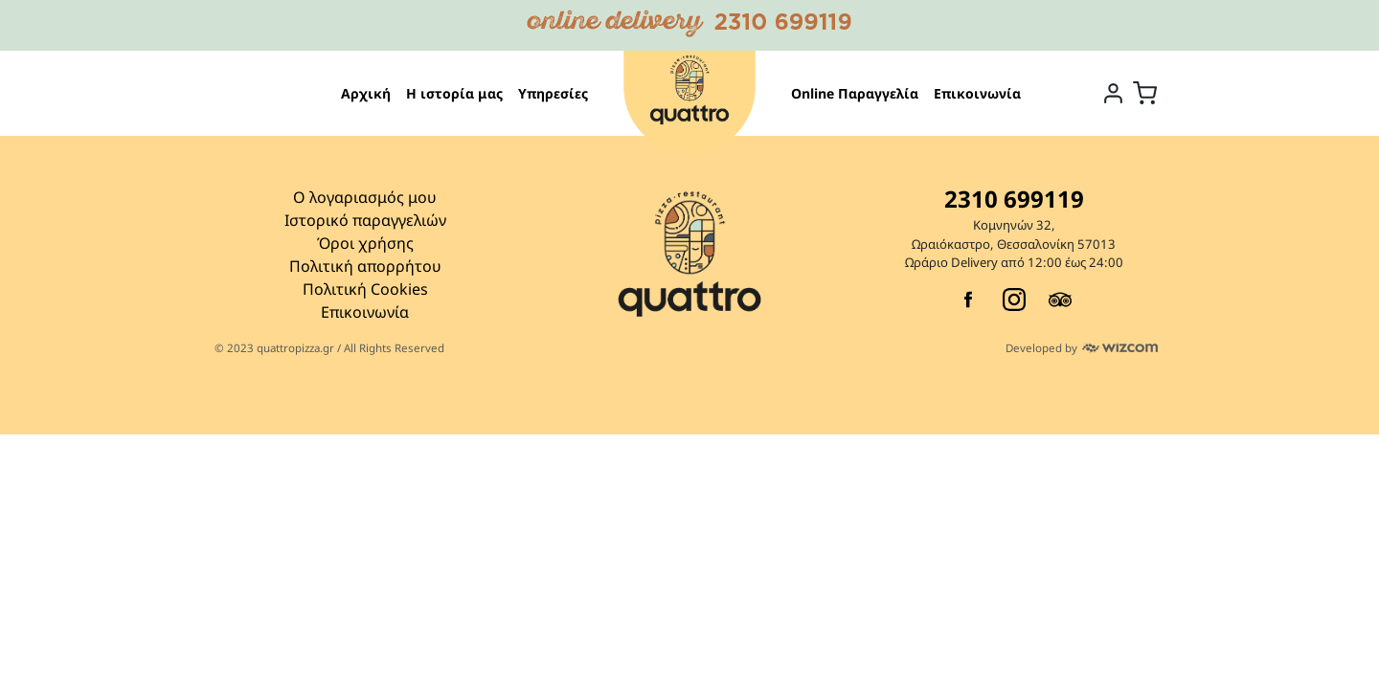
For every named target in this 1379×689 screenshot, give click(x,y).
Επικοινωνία (977, 93)
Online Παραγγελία (854, 93)
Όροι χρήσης (365, 243)
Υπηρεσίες (553, 93)
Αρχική (366, 93)
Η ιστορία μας (454, 93)
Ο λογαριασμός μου (365, 197)
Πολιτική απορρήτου (365, 266)
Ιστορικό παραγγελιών (365, 220)
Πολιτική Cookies (365, 289)
